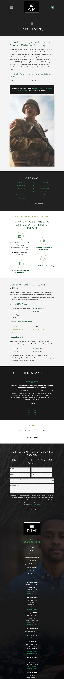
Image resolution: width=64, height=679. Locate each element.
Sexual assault (39, 258)
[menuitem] (12, 638)
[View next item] (35, 341)
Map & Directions (32, 520)
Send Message (32, 438)
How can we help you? (15, 414)
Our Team (32, 483)
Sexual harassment (17, 258)
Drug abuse (15, 255)
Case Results (32, 503)
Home (32, 479)
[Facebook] (36, 619)
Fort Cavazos (21, 111)
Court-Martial (32, 489)
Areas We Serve (32, 496)
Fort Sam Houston (21, 124)
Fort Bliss (45, 111)
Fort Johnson (21, 114)
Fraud (13, 261)
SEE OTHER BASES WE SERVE (32, 132)
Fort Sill (44, 114)
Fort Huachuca (21, 120)
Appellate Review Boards (32, 493)
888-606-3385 (32, 470)
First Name (13, 397)
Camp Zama (44, 120)
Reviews (32, 499)
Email (33, 403)
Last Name (34, 397)
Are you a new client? (15, 408)
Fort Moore (45, 124)
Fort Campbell (45, 117)
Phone (12, 403)
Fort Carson (21, 127)
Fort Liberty (21, 117)
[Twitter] (32, 619)
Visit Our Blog (32, 366)
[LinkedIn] (28, 619)
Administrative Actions (32, 486)
